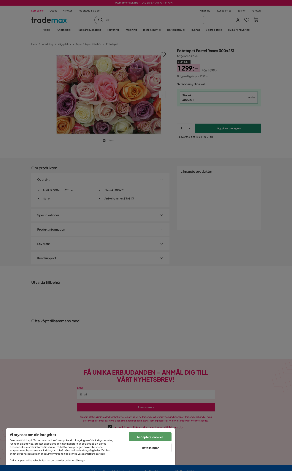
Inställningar (150, 447)
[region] (90, 446)
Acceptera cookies (150, 437)
